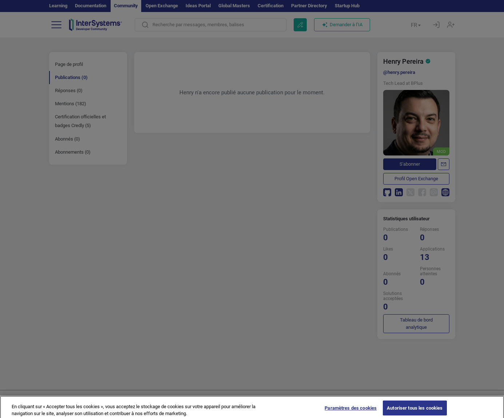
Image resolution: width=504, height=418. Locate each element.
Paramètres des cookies (351, 410)
